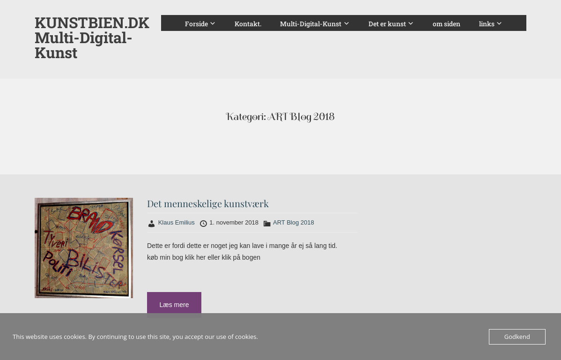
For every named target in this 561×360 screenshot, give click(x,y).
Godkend (517, 336)
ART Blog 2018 (293, 222)
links (487, 23)
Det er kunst (387, 23)
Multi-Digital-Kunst (310, 23)
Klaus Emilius (176, 222)
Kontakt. (248, 23)
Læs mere (174, 304)
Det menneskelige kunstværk (208, 203)
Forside (196, 23)
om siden (446, 23)
